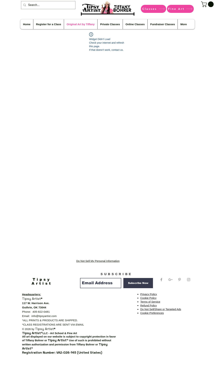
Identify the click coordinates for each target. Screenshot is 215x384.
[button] (208, 4)
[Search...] (48, 5)
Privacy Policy (148, 294)
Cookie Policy (148, 297)
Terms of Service (150, 301)
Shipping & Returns (178, 372)
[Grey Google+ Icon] (170, 279)
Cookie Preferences (152, 312)
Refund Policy (148, 305)
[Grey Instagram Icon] (188, 279)
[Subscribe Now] (138, 283)
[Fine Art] (180, 9)
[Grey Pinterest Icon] (179, 279)
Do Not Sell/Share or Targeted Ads (160, 309)
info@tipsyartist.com (44, 315)
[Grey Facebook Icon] (161, 279)
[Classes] (153, 9)
